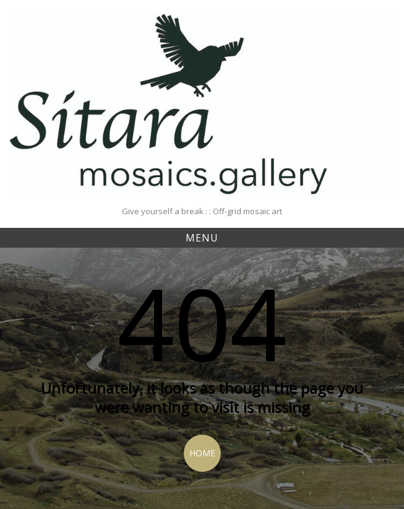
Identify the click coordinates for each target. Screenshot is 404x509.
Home (202, 453)
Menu (202, 238)
